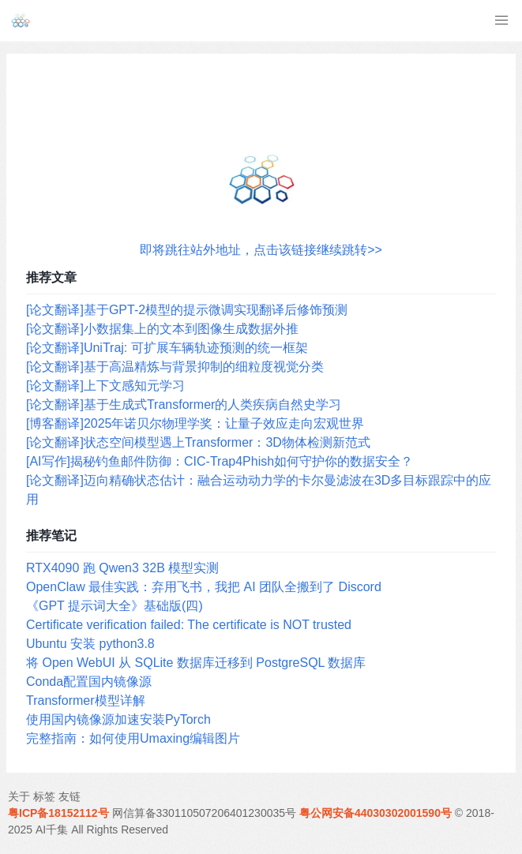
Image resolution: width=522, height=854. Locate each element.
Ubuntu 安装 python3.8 (90, 643)
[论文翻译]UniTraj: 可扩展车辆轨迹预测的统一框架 (167, 347)
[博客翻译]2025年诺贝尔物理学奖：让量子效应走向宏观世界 (195, 423)
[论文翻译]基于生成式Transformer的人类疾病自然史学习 (183, 404)
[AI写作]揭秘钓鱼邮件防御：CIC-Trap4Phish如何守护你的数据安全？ (219, 461)
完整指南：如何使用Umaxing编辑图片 (133, 738)
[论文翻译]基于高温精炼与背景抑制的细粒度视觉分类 (175, 366)
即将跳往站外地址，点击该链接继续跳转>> (261, 250)
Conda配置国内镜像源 (89, 681)
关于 (19, 796)
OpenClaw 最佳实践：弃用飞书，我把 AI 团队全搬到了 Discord (203, 587)
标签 (44, 796)
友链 (69, 796)
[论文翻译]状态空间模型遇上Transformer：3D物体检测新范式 (198, 442)
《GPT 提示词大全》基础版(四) (114, 605)
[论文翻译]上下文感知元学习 (105, 385)
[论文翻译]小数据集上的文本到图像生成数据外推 (162, 328)
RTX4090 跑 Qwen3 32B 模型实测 (122, 568)
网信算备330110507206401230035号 (204, 813)
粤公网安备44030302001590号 (375, 813)
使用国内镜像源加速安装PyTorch (118, 719)
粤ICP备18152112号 (58, 813)
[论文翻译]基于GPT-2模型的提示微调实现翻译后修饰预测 (186, 310)
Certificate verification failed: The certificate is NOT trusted (188, 624)
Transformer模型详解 (85, 700)
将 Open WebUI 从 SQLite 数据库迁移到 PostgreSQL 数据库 (196, 662)
